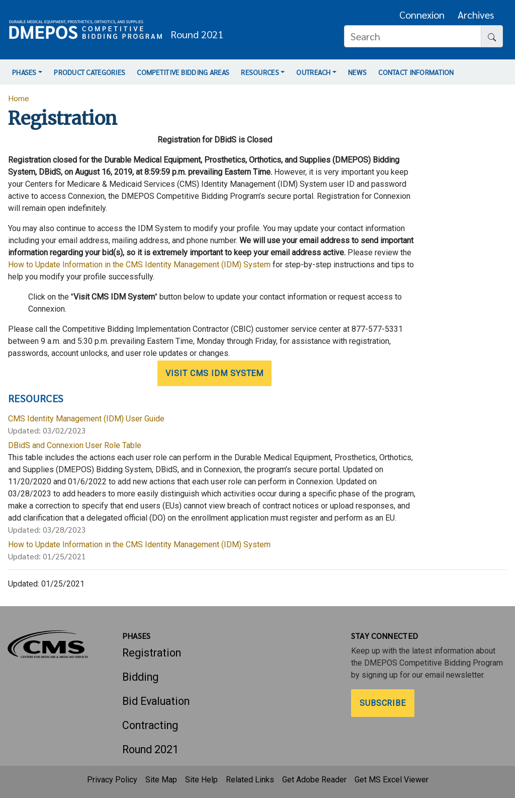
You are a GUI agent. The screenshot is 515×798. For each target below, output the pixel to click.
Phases (24, 72)
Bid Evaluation (156, 701)
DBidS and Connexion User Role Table (74, 445)
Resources (260, 72)
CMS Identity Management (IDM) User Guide (86, 418)
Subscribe (383, 703)
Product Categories (89, 72)
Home (18, 98)
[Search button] (491, 36)
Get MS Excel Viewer (391, 779)
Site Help (201, 779)
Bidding (140, 677)
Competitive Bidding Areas (183, 72)
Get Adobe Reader (314, 779)
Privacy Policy (112, 779)
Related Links (250, 779)
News (357, 72)
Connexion (422, 14)
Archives (476, 14)
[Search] (412, 36)
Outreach (313, 72)
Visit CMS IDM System (214, 373)
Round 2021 (150, 749)
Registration (151, 652)
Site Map (161, 779)
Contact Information (416, 72)
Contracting (150, 725)
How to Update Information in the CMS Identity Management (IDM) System (139, 264)
